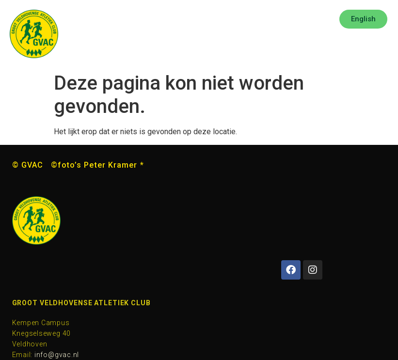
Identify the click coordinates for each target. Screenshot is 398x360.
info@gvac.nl (56, 355)
